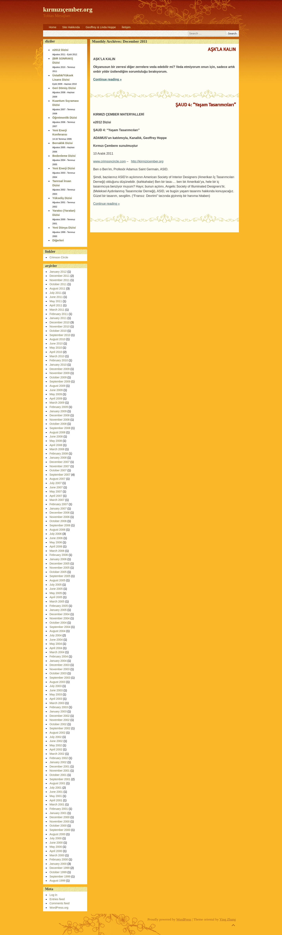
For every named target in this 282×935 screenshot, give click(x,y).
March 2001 (57, 804)
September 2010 (60, 335)
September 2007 (60, 474)
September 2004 (60, 626)
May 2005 (56, 593)
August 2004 (57, 631)
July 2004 (56, 635)
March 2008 (57, 449)
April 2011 (56, 305)
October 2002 (58, 724)
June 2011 (56, 296)
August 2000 (57, 834)
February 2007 (59, 504)
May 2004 (56, 643)
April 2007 (56, 495)
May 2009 (56, 394)
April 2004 (56, 648)
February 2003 (59, 707)
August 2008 (57, 432)
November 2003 (60, 669)
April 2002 (56, 749)
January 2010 (58, 364)
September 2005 (60, 576)
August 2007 (57, 478)
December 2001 (60, 766)
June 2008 (56, 436)
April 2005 (56, 597)
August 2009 (57, 385)
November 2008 (60, 419)
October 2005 (58, 571)
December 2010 (60, 322)
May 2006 (56, 542)
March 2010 (57, 356)
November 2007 (60, 466)
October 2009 (58, 377)
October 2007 (58, 470)
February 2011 (59, 314)
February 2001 (59, 808)
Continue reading (107, 79)
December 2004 (60, 614)
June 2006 (56, 538)
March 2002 (57, 753)
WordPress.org (59, 907)
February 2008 (59, 453)
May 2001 (56, 796)
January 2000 (58, 863)
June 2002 (56, 741)
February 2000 (59, 859)
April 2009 (56, 398)
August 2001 (57, 783)
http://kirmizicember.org (147, 161)
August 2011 (57, 288)
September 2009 (60, 381)
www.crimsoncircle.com (109, 161)
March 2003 (57, 703)
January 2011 (58, 318)
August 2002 (57, 732)
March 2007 (57, 499)
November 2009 (60, 373)
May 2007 (56, 491)
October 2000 (58, 825)
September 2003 (60, 677)
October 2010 (58, 330)
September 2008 (60, 428)
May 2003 (56, 694)
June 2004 (56, 639)
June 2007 (56, 487)
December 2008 (60, 415)
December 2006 (60, 512)
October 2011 (58, 284)
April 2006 (56, 546)
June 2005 (56, 588)
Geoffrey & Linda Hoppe (101, 27)
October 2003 (58, 673)
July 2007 (56, 483)
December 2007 (60, 461)
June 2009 (56, 390)
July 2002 (56, 736)
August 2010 (57, 339)
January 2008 (58, 457)
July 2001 (56, 787)
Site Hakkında (71, 27)
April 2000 (56, 851)
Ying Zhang (228, 919)
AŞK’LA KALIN (222, 49)
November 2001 (60, 770)
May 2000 (56, 846)
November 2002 (60, 719)
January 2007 (58, 508)
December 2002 (60, 715)
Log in (53, 894)
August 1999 (57, 880)
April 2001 (56, 800)
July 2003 (56, 686)
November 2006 (60, 516)
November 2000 (60, 821)
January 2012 (58, 271)
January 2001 (58, 813)
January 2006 (58, 559)
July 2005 (56, 584)
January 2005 (58, 609)
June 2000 (56, 842)
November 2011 (60, 280)
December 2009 (60, 369)
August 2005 (57, 580)
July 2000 (56, 838)
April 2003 (56, 698)
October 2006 (58, 521)
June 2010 (56, 343)
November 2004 (60, 618)
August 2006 (57, 529)
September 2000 (60, 829)
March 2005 (57, 601)
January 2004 (58, 660)
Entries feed (57, 899)
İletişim (126, 27)
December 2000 (60, 817)
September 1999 (60, 876)
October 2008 (58, 423)
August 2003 (57, 681)
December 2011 (60, 275)
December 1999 (60, 867)
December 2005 (60, 563)
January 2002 (58, 762)
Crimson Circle (59, 257)
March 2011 (57, 309)
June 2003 (56, 690)
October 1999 (58, 872)
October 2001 (58, 774)
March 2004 (57, 652)
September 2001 (60, 779)
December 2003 (60, 664)
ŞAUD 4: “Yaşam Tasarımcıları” (205, 105)
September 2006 (60, 525)
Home (52, 27)
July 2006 (56, 533)
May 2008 (56, 440)
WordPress (183, 919)
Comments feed (60, 903)
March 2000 (57, 855)
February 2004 (59, 656)
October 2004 (58, 622)
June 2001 (56, 791)
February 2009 (59, 406)
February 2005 (59, 605)
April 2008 (56, 445)
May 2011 (56, 301)
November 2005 (60, 567)
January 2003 (58, 711)
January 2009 (58, 411)
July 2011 (56, 292)
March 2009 (57, 402)
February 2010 (59, 360)
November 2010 (60, 326)
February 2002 (59, 758)
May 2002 (56, 745)
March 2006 (57, 550)
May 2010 (56, 347)
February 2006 (59, 554)
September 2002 (60, 728)
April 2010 (56, 351)
